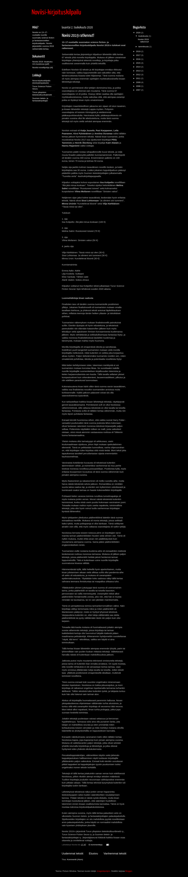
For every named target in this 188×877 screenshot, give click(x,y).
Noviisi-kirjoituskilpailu (56, 12)
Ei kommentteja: (96, 845)
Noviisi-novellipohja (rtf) (42, 67)
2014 (138, 67)
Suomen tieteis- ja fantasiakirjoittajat (40, 99)
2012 (138, 74)
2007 (138, 90)
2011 (138, 78)
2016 (138, 59)
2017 (138, 55)
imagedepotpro (103, 871)
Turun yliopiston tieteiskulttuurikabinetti (42, 93)
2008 (138, 86)
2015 (138, 63)
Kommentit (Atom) (75, 859)
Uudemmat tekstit (72, 853)
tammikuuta (143, 46)
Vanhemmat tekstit (115, 853)
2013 (138, 71)
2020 (138, 33)
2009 (138, 82)
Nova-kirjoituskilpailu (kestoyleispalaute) (41, 81)
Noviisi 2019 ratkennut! (78, 36)
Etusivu (93, 853)
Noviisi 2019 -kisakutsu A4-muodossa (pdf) (42, 63)
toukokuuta (143, 36)
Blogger (128, 871)
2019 (138, 51)
